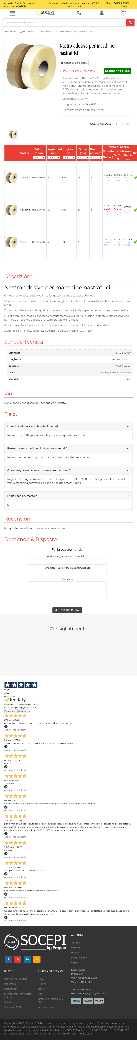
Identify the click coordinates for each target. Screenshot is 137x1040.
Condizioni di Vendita (15, 978)
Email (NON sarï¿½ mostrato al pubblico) (67, 568)
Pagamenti (10, 983)
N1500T (24, 177)
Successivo (24, 711)
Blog (40, 993)
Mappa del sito (79, 957)
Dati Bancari (10, 988)
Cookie (74, 962)
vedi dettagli (75, 6)
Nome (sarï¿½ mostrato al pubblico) (67, 556)
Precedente (11, 711)
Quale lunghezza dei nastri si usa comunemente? (69, 469)
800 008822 (121, 3)
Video (41, 988)
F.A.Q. (41, 978)
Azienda (75, 942)
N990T (23, 241)
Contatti (75, 947)
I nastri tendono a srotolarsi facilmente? (69, 425)
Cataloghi (9, 1002)
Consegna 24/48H (13, 1007)
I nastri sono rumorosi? (69, 495)
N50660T (25, 209)
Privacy (75, 952)
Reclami (42, 983)
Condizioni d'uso (46, 1007)
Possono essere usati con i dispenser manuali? (69, 447)
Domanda (67, 579)
